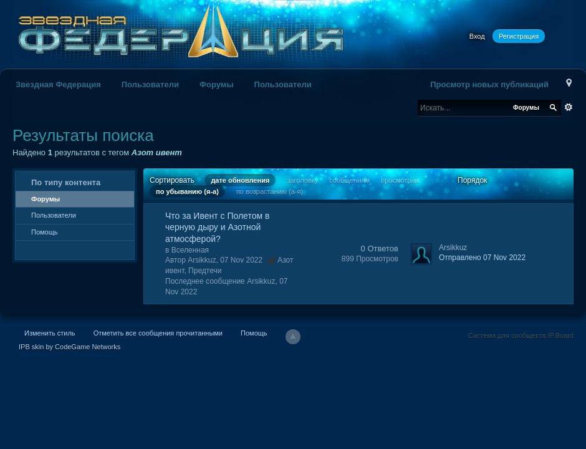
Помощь (44, 232)
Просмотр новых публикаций (489, 84)
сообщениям (349, 180)
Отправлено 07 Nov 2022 (482, 257)
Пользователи (150, 84)
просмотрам (400, 180)
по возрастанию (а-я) (269, 191)
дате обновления (240, 180)
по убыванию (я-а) (187, 191)
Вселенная (190, 250)
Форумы (216, 84)
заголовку (302, 180)
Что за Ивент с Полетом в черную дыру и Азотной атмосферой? (217, 227)
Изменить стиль (49, 333)
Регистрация (519, 36)
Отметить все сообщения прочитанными (158, 333)
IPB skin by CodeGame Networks (69, 346)
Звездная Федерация (58, 84)
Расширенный (569, 107)
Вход (477, 36)
